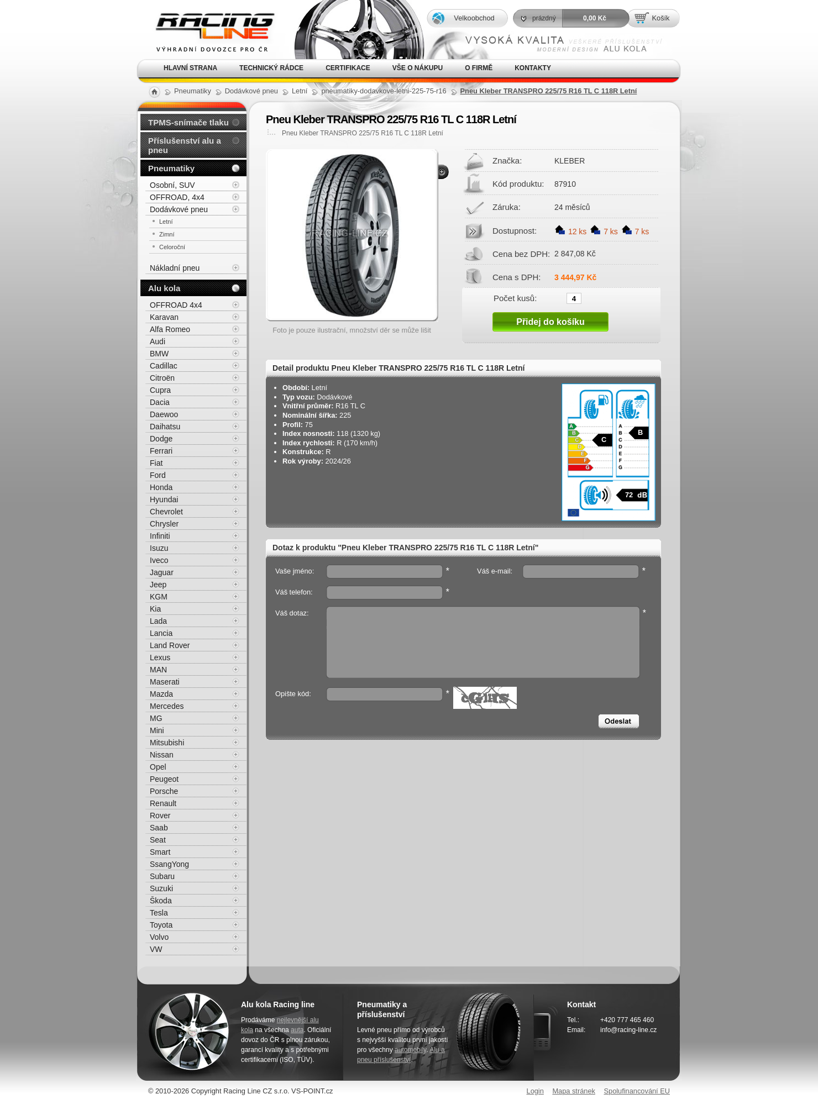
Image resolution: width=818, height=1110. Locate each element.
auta (297, 1030)
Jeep (158, 584)
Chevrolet (166, 511)
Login (535, 1091)
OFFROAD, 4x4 (177, 197)
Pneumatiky (171, 168)
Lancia (161, 633)
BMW (159, 353)
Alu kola (164, 288)
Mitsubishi (167, 742)
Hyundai (164, 499)
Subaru (162, 876)
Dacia (160, 402)
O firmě (478, 68)
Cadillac (163, 365)
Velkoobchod (474, 18)
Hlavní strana (190, 68)
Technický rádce (271, 68)
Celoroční (172, 247)
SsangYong (169, 864)
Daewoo (164, 414)
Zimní (167, 234)
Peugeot (164, 779)
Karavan (164, 317)
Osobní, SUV (172, 185)
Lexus (160, 657)
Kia (155, 608)
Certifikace (348, 68)
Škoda (161, 900)
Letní (165, 221)
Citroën (162, 377)
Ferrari (161, 450)
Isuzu (159, 548)
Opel (158, 766)
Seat (158, 839)
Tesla (159, 912)
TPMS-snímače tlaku (188, 122)
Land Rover (170, 645)
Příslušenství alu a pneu (184, 145)
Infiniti (160, 536)
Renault (163, 803)
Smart (160, 852)
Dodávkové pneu (179, 209)
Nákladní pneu (175, 268)
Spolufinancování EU (637, 1091)
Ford (158, 475)
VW (156, 949)
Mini (157, 730)
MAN (158, 669)
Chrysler (164, 523)
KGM (158, 596)
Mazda (161, 694)
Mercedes (166, 706)
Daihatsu (165, 426)
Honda (161, 487)
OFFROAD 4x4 (176, 305)
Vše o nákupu (417, 68)
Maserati (165, 681)
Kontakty (533, 68)
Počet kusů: (515, 297)
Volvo (159, 937)
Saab (159, 827)
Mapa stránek (573, 1091)
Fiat (156, 463)
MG (156, 718)
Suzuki (161, 888)
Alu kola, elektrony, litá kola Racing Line (208, 29)
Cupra (160, 390)
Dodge (161, 438)
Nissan (162, 754)
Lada (158, 621)
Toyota (161, 924)
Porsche (164, 791)
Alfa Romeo (170, 329)
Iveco (159, 560)
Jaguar (162, 572)
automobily (410, 1050)
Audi (157, 341)
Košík (660, 18)
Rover (160, 815)
